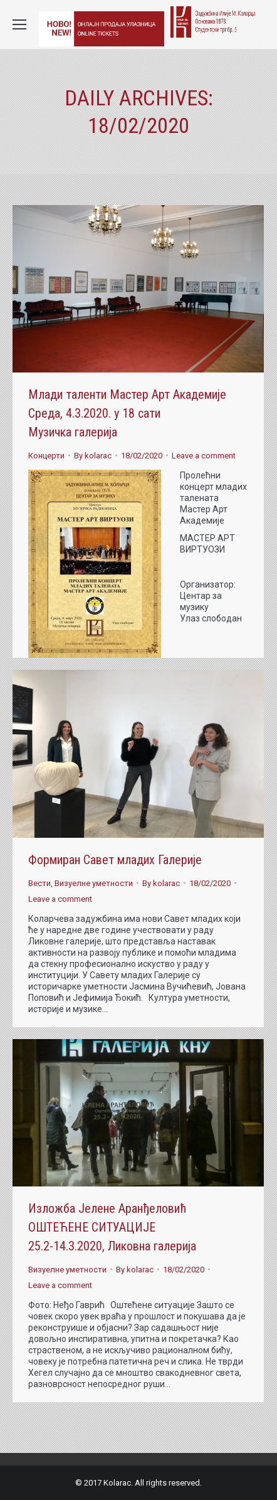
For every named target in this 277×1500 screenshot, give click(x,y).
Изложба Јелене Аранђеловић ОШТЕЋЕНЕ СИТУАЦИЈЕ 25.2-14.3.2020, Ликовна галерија (112, 1227)
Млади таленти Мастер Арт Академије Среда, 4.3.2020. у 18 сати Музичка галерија (127, 413)
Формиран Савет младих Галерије (115, 859)
